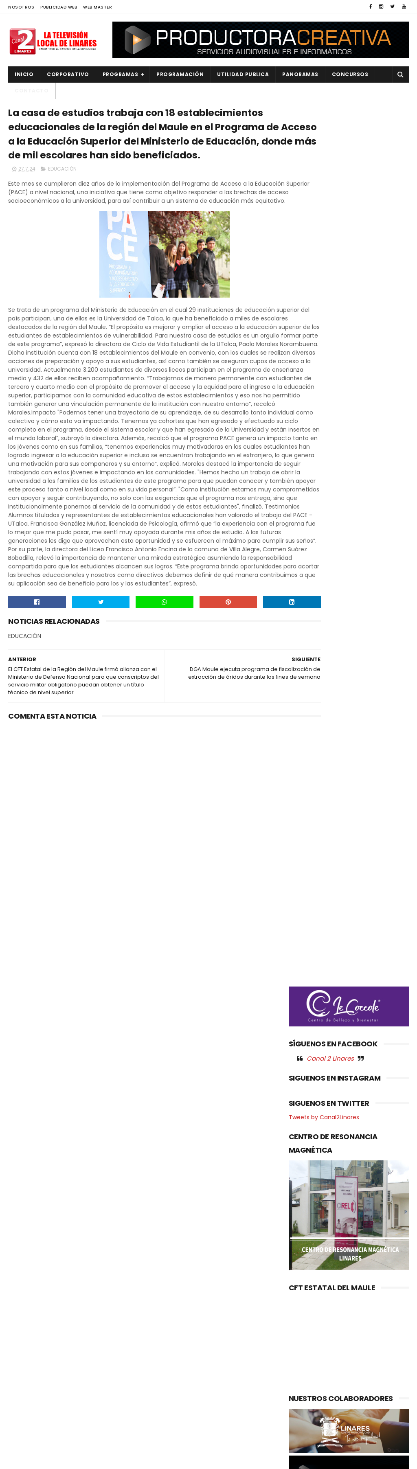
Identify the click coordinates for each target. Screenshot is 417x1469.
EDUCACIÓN (62, 211)
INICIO (24, 74)
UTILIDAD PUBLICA (243, 74)
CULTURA (25, 1299)
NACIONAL (26, 1354)
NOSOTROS (21, 7)
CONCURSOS (350, 74)
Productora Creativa (227, 1459)
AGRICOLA (26, 1286)
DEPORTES (26, 1313)
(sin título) (160, 1287)
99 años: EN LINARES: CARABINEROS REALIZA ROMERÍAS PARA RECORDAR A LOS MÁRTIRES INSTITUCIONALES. (208, 1321)
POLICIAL (24, 1382)
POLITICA (25, 1395)
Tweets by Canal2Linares (324, 499)
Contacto (31, 90)
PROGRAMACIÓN (180, 74)
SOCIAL (23, 1437)
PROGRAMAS (120, 74)
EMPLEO (23, 1340)
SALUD (21, 1423)
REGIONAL (25, 1409)
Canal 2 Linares (330, 439)
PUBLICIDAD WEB (58, 7)
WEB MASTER (97, 7)
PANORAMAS (300, 74)
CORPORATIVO (68, 74)
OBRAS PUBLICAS (34, 1368)
